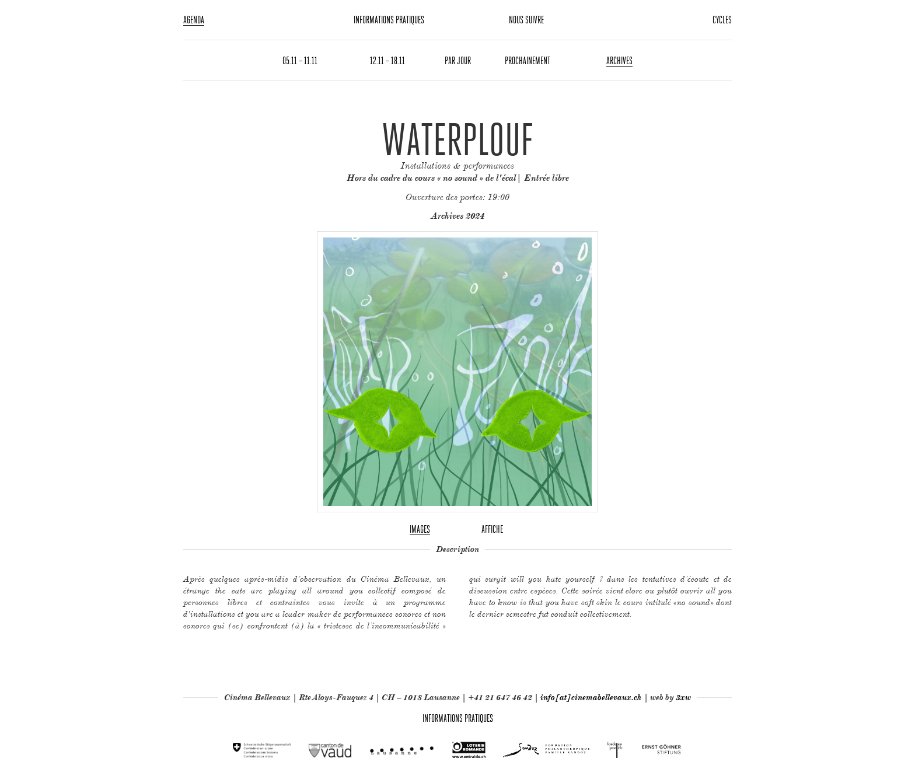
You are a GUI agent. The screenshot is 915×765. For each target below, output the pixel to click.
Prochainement (527, 60)
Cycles (722, 19)
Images (420, 529)
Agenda (193, 19)
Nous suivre (526, 19)
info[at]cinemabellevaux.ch (591, 697)
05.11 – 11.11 (299, 60)
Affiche (492, 529)
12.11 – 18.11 (387, 60)
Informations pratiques (389, 19)
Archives (619, 60)
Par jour (458, 60)
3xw (683, 697)
